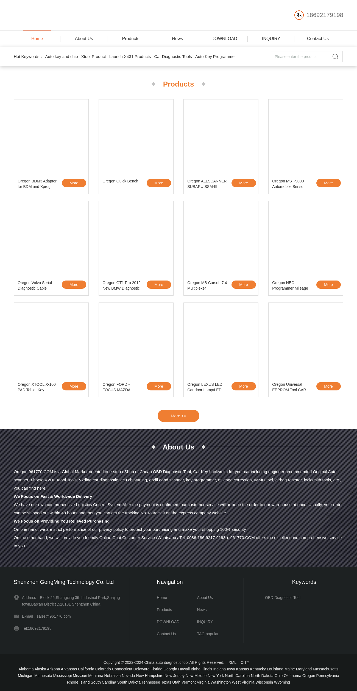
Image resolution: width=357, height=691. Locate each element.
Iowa (231, 669)
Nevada (128, 675)
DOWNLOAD (224, 38)
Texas (166, 682)
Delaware (141, 669)
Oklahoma (292, 675)
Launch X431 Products (130, 56)
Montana (95, 675)
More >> (178, 416)
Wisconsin (264, 682)
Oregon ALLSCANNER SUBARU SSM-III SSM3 (207, 184)
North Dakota (262, 675)
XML (232, 662)
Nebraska (112, 675)
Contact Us (318, 38)
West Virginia (243, 682)
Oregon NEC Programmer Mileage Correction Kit (290, 286)
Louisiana (275, 669)
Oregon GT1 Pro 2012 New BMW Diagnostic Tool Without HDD (121, 286)
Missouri (80, 675)
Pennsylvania (327, 675)
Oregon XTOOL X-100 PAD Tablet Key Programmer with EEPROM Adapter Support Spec (37, 388)
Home (37, 38)
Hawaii (184, 669)
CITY (245, 662)
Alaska (40, 669)
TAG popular (207, 634)
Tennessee (150, 682)
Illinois (207, 669)
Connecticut (122, 669)
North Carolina (237, 675)
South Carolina (103, 682)
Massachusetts (325, 669)
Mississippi (62, 675)
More (73, 183)
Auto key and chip (61, 56)
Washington (221, 682)
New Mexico (196, 675)
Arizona (53, 669)
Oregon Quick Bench (120, 181)
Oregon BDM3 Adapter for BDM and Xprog (37, 184)
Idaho (195, 669)
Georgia (170, 669)
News (177, 38)
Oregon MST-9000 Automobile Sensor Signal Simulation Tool (291, 184)
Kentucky (258, 669)
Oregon (308, 675)
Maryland (304, 669)
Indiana (219, 669)
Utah (176, 682)
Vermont (189, 682)
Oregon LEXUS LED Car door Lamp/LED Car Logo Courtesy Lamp (204, 388)
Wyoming (282, 682)
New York (216, 675)
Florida (156, 669)
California (86, 669)
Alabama (26, 669)
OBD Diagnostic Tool (282, 597)
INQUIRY (271, 38)
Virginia (203, 682)
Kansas (242, 669)
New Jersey (174, 675)
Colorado (103, 669)
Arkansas (69, 669)
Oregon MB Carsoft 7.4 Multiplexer (207, 285)
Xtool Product (93, 56)
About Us (84, 38)
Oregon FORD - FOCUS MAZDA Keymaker (116, 388)
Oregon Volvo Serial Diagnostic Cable (35, 285)
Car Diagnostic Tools (173, 56)
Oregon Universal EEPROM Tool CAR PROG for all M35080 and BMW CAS (290, 388)
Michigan (25, 675)
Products (130, 38)
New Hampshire (150, 675)
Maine (290, 669)
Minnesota (43, 675)
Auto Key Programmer (215, 56)
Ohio (279, 675)
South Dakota (129, 682)
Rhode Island (78, 682)
